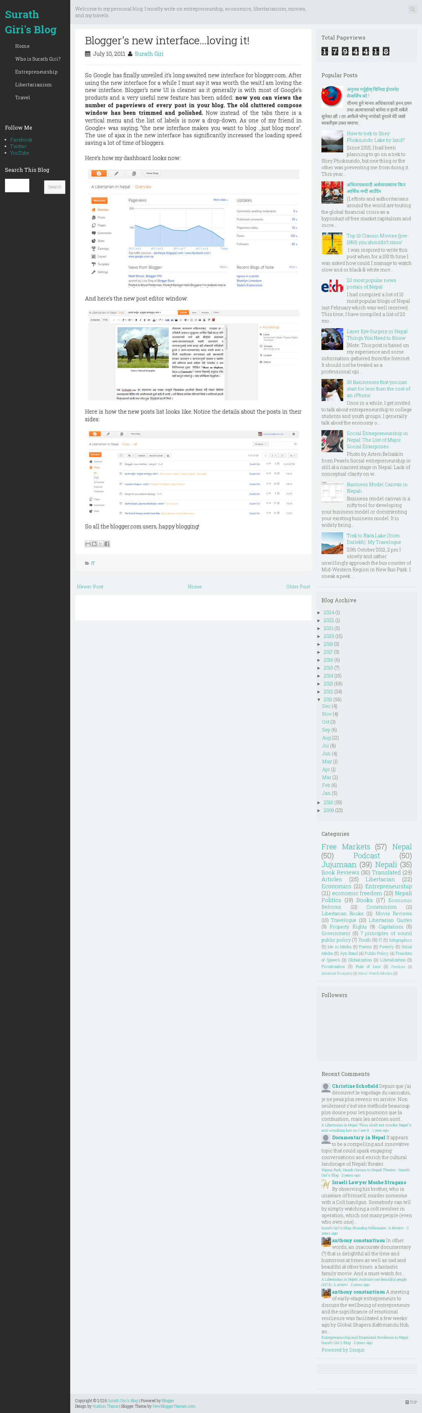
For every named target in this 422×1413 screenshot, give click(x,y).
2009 (329, 810)
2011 (328, 699)
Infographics (400, 940)
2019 (328, 644)
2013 (328, 683)
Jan (326, 793)
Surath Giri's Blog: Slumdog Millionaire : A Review (362, 1227)
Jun (326, 753)
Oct (325, 722)
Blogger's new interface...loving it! (167, 40)
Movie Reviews (394, 913)
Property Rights (348, 927)
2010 (328, 802)
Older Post (298, 586)
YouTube (19, 153)
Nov (327, 714)
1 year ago (380, 1130)
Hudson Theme (105, 1406)
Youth (364, 940)
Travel (22, 97)
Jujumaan (339, 864)
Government (335, 933)
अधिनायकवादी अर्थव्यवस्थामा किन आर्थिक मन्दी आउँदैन (376, 187)
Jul (325, 745)
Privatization (333, 966)
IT (93, 563)
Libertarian (380, 879)
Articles (331, 879)
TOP (411, 1402)
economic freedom (357, 893)
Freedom (398, 966)
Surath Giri (149, 53)
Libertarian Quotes (390, 920)
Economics (336, 886)
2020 (329, 636)
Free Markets (345, 846)
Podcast (366, 855)
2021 (328, 628)
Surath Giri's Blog (31, 21)
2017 (328, 652)
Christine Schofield (355, 1086)
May (327, 761)
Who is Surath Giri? (38, 59)
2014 (328, 676)
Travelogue (343, 920)
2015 (328, 668)
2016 (328, 660)
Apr (326, 769)
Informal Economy (336, 973)
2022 (329, 620)
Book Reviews (340, 872)
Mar (326, 777)
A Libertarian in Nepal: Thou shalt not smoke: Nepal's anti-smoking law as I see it (366, 1127)
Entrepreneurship (36, 72)
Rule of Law (368, 966)
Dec (326, 706)
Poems (365, 946)
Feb (326, 785)
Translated (386, 872)
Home (22, 46)
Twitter (18, 146)
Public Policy (376, 953)
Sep (326, 730)
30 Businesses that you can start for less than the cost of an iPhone (378, 388)
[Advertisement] (193, 673)
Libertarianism (33, 84)
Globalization (360, 959)
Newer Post (90, 586)
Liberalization (393, 959)
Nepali (386, 864)
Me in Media (339, 946)
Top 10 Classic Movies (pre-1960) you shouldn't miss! (377, 239)
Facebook (21, 140)
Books (364, 900)
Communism (381, 907)
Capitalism (390, 927)
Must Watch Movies (375, 973)
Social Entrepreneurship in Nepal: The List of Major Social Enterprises (377, 440)
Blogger (168, 1400)
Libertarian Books (342, 913)
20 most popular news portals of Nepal (371, 283)
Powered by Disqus (343, 1350)
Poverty (386, 946)
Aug (326, 738)
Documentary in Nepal (358, 1137)
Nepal (402, 846)
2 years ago (351, 1175)
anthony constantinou (358, 1240)
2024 (329, 612)
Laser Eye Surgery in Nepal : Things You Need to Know (378, 334)
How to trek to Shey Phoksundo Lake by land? (376, 136)
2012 (328, 691)
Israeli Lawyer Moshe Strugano (369, 1182)
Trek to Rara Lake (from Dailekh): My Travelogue (374, 538)
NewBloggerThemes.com (174, 1406)
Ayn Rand (348, 953)
